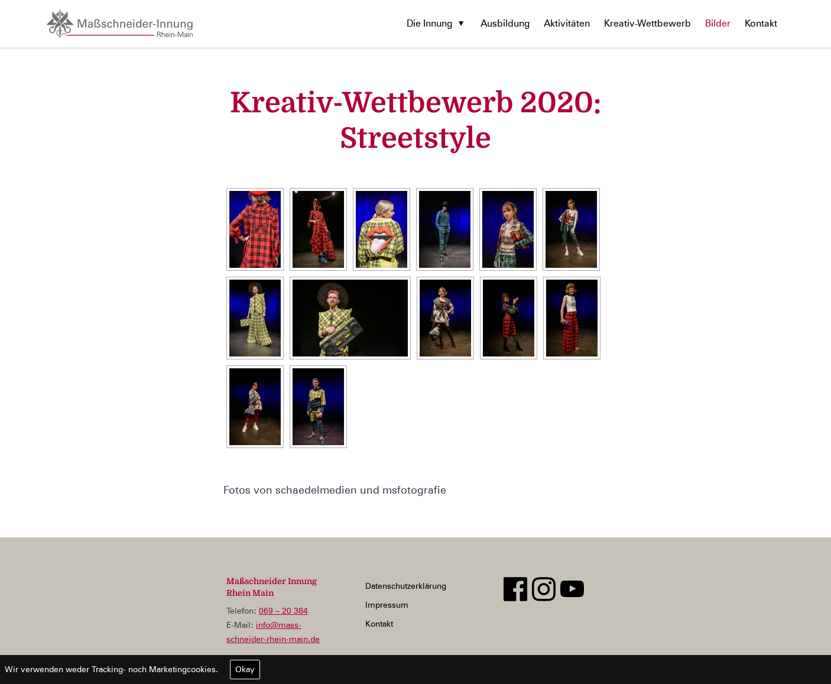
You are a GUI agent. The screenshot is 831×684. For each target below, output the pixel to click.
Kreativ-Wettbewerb (647, 23)
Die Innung (429, 23)
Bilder (718, 23)
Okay (245, 669)
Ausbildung (505, 23)
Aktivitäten (567, 23)
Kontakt (761, 23)
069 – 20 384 (283, 610)
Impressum (386, 605)
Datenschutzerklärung (405, 586)
